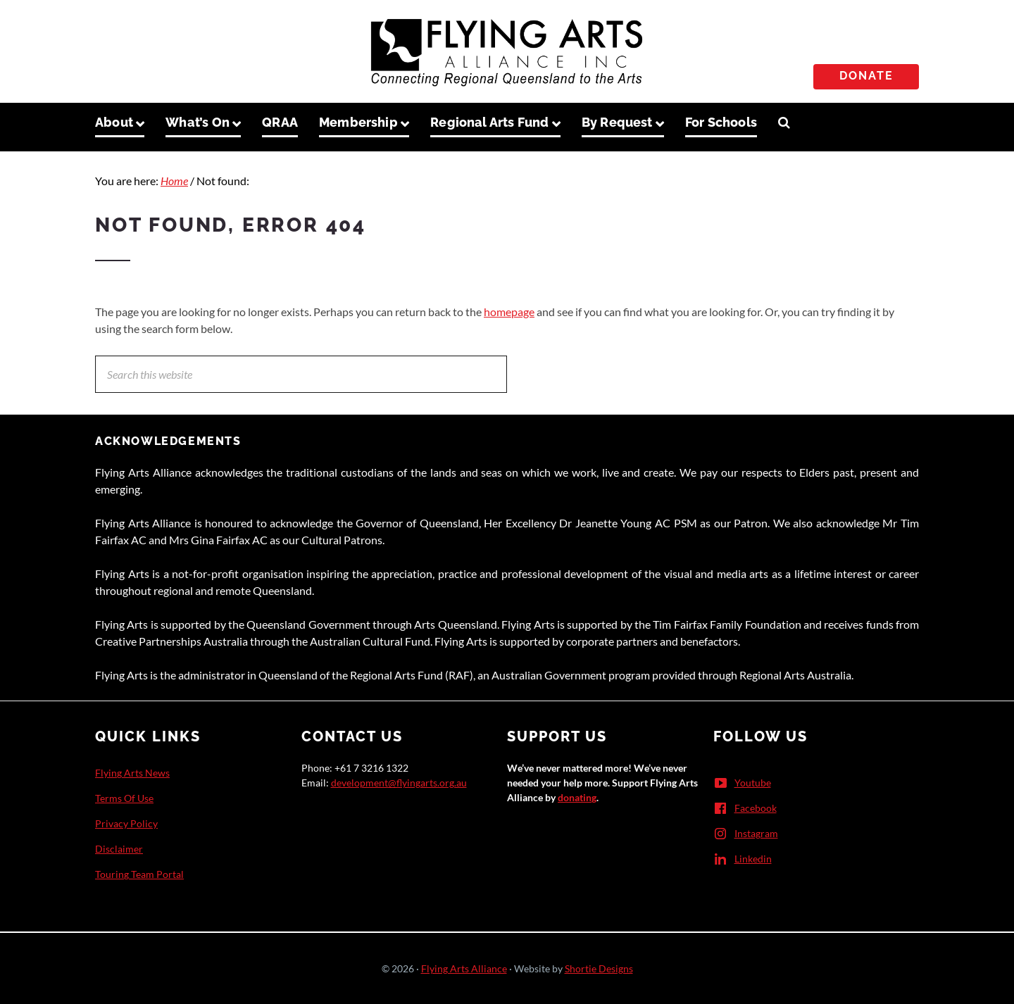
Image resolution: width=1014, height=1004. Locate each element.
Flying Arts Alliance (464, 968)
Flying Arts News (132, 773)
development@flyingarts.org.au (399, 783)
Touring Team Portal (139, 874)
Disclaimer (119, 849)
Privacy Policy (126, 823)
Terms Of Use (124, 798)
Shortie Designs (599, 968)
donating (577, 797)
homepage (509, 311)
